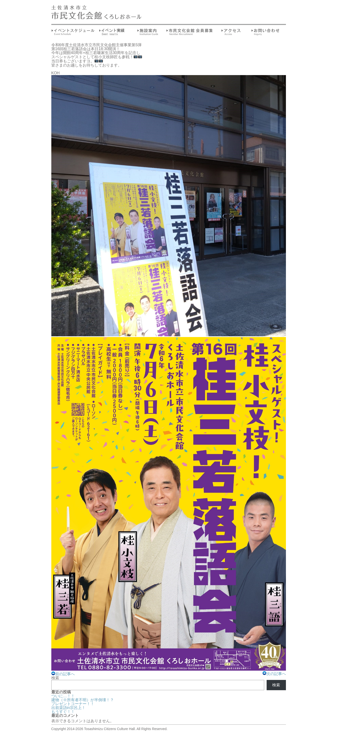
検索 (55, 678)
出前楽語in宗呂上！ (68, 708)
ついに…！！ (63, 696)
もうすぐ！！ (63, 712)
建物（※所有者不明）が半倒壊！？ (82, 700)
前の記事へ (63, 674)
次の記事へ (274, 674)
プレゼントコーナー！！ (72, 704)
